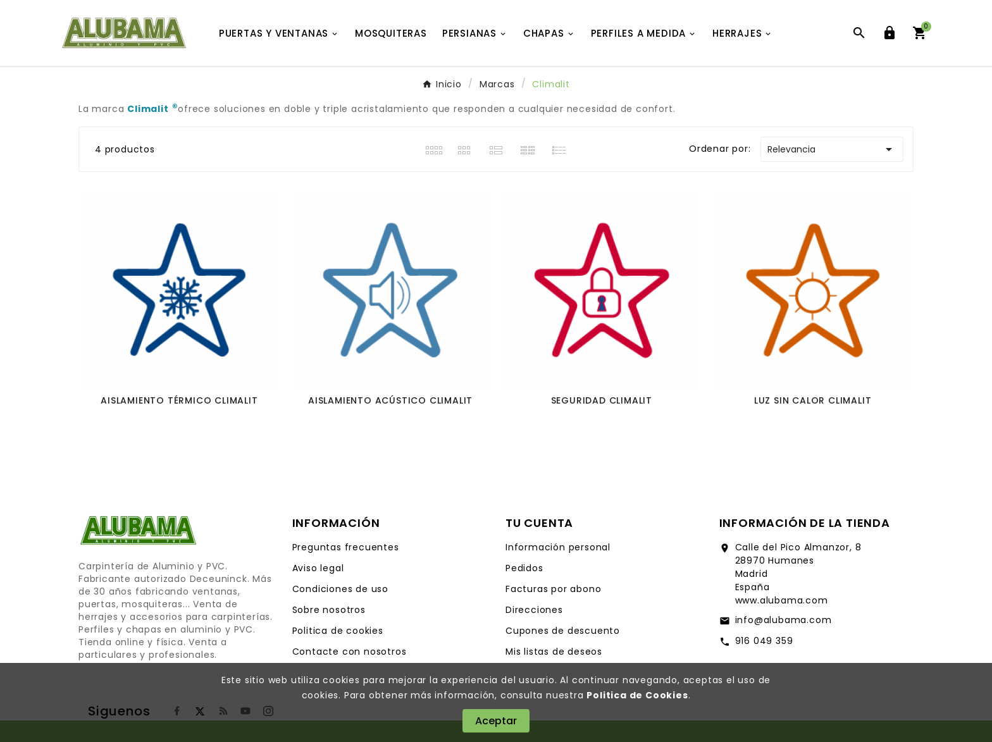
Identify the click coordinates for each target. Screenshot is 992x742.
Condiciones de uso (340, 589)
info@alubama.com (783, 620)
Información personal (558, 547)
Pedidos (524, 568)
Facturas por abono (553, 589)
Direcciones (534, 609)
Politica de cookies (337, 630)
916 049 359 (764, 640)
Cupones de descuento (562, 630)
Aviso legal (318, 568)
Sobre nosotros (329, 609)
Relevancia (831, 149)
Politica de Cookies (637, 695)
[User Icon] (889, 32)
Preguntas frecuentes (345, 547)
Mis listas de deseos (553, 651)
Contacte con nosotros (349, 651)
